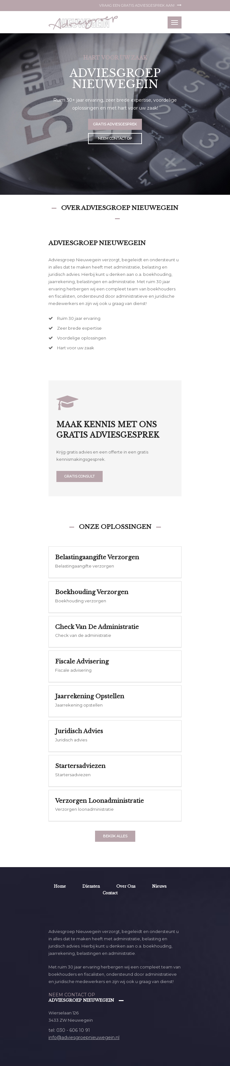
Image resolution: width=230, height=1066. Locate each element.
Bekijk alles (115, 836)
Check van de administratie (97, 627)
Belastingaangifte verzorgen (97, 557)
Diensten (91, 886)
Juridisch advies (79, 731)
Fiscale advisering (82, 661)
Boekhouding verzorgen (91, 592)
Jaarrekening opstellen (89, 696)
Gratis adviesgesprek (115, 124)
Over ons (126, 886)
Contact (110, 893)
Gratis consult (79, 476)
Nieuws (159, 886)
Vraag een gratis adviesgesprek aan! (140, 5)
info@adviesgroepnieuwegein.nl (83, 1037)
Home (60, 886)
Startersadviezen (80, 766)
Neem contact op (115, 138)
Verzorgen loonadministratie (99, 800)
